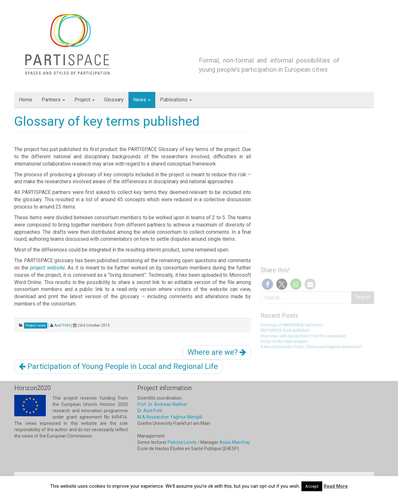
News (142, 100)
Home (25, 100)
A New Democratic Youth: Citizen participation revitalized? (310, 347)
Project (84, 100)
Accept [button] (311, 486)
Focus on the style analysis (284, 341)
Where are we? (216, 352)
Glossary (114, 100)
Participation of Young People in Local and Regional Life (118, 366)
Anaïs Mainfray (234, 442)
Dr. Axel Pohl (149, 410)
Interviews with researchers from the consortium (303, 336)
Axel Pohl (62, 325)
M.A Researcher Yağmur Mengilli (169, 417)
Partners (53, 100)
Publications (176, 100)
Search (362, 297)
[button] (267, 284)
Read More (336, 486)
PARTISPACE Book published (284, 330)
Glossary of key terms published (106, 121)
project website (47, 268)
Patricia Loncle (182, 442)
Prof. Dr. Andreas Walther (162, 404)
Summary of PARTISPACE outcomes (291, 325)
